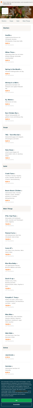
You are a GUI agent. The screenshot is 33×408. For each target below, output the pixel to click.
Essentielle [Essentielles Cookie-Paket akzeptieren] (16, 404)
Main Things (26, 21)
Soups (11, 21)
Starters (4, 21)
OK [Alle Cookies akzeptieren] (16, 400)
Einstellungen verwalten (21, 391)
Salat (17, 21)
